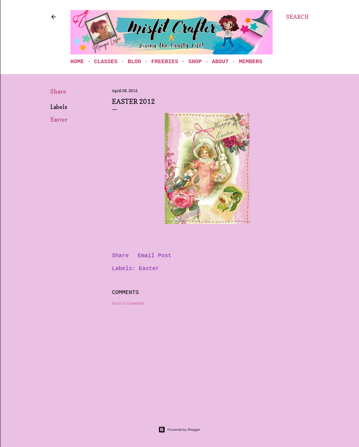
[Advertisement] (207, 359)
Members (250, 61)
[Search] (297, 17)
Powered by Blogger (179, 429)
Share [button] (58, 91)
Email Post (154, 255)
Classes (106, 61)
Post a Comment (128, 303)
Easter (59, 119)
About (220, 61)
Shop (195, 61)
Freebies (164, 61)
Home (77, 61)
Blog (134, 61)
